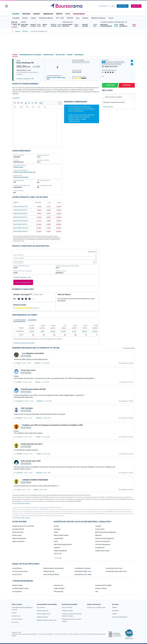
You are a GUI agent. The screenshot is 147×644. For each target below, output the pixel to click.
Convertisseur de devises (83, 568)
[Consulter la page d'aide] (111, 6)
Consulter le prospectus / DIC (25, 78)
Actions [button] (25, 18)
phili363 (36, 489)
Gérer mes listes (108, 106)
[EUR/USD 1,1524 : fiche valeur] (90, 24)
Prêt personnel (58, 591)
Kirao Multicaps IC (20, 210)
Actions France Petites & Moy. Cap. (56, 78)
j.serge (18, 489)
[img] (115, 72)
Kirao (39, 157)
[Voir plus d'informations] (49, 246)
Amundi (56, 526)
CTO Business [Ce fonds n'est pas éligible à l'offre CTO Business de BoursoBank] (116, 64)
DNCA (56, 541)
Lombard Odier (58, 538)
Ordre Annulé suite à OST (31, 461)
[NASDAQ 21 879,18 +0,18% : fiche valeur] (31, 26)
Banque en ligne (17, 585)
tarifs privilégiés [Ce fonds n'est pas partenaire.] (79, 62)
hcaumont (19, 437)
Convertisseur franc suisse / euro (116, 571)
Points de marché (17, 532)
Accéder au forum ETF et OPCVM (23, 526)
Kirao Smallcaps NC (25, 63)
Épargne (26, 14)
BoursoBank (79, 14)
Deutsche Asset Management (104, 538)
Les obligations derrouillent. (33, 353)
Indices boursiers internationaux (53, 568)
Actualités (60, 54)
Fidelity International (60, 550)
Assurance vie (58, 585)
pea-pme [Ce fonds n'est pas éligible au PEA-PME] (109, 62)
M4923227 (39, 418)
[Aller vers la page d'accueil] (73, 6)
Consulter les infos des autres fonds (24, 343)
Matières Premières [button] (98, 18)
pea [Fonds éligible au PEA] (103, 62)
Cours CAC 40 (16, 574)
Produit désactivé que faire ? (32, 444)
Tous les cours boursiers (20, 571)
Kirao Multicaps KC (20, 213)
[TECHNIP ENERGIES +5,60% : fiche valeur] (109, 26)
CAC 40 (14, 22)
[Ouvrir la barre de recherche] (102, 6)
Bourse (15, 14)
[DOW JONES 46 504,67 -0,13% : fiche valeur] (31, 24)
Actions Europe (18, 167)
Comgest (98, 526)
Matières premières (18, 541)
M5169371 (37, 363)
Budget (36, 14)
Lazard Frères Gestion (102, 550)
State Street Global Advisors (63, 544)
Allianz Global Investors (61, 535)
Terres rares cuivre (28, 370)
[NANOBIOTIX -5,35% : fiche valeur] (127, 26)
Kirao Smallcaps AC (20, 231)
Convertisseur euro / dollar (83, 574)
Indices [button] (33, 18)
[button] (6, 6)
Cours (15, 54)
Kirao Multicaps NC (20, 206)
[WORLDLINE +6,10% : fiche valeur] (109, 24)
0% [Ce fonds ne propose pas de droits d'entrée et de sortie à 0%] (88, 62)
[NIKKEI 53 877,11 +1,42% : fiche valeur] (52, 24)
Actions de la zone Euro (20, 177)
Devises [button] (85, 18)
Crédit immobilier (59, 588)
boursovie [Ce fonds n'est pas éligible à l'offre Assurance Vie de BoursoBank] (106, 64)
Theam (56, 532)
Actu (67, 14)
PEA (96, 591)
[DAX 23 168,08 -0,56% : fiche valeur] (52, 26)
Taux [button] (77, 18)
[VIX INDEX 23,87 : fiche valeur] (90, 26)
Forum (111, 18)
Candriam (57, 547)
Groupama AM (99, 547)
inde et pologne (27, 408)
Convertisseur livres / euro (114, 568)
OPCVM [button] (70, 18)
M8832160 (40, 401)
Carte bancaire (17, 591)
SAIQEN (37, 382)
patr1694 (19, 382)
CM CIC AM (57, 553)
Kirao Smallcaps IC (20, 224)
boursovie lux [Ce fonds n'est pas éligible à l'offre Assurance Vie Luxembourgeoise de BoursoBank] (119, 62)
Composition (48, 54)
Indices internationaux (19, 538)
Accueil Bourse (17, 568)
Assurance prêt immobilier (103, 585)
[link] (14, 613)
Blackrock (98, 535)
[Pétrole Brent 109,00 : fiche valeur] (71, 24)
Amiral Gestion (100, 529)
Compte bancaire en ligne (20, 588)
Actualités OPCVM (18, 529)
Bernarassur (20, 401)
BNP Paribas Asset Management (105, 532)
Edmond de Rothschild (102, 541)
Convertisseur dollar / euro (83, 571)
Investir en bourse (101, 588)
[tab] (19, 320)
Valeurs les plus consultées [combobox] (113, 97)
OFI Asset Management (102, 544)
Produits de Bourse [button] (46, 18)
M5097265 (19, 418)
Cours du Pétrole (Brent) (51, 574)
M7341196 (19, 472)
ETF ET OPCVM (25, 356)
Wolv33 (19, 363)
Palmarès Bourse (48, 571)
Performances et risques (30, 54)
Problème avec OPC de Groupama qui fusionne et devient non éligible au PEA (52, 425)
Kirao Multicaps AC (20, 217)
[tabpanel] (55, 331)
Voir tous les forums (129, 348)
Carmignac (57, 529)
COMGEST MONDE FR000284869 (35, 480)
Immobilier (48, 14)
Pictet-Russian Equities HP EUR (33, 389)
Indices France (17, 535)
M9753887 (19, 454)
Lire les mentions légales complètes (21, 503)
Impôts (59, 14)
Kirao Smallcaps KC (20, 228)
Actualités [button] (15, 18)
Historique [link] (79, 54)
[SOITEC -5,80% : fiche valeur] (127, 24)
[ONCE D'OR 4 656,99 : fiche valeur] (71, 26)
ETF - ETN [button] (60, 18)
